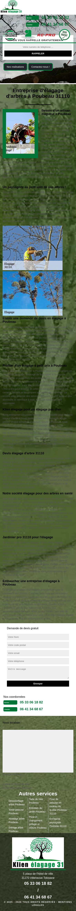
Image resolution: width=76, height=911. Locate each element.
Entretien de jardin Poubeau (37, 810)
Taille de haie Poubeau (36, 801)
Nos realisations (15, 66)
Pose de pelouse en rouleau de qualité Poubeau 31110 (58, 806)
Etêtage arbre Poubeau (16, 829)
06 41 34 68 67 (55, 24)
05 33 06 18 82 (55, 17)
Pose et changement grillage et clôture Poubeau (38, 822)
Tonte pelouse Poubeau (16, 811)
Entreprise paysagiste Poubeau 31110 (57, 822)
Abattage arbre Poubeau (17, 820)
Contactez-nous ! (40, 66)
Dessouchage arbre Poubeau (17, 802)
